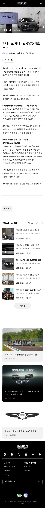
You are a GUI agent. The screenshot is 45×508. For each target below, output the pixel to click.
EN (41, 3)
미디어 (10, 61)
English (12, 474)
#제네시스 (7, 209)
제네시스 (5, 53)
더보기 (22, 306)
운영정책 (7, 470)
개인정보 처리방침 (30, 463)
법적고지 (27, 467)
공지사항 (7, 463)
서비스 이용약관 (9, 467)
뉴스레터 (27, 470)
